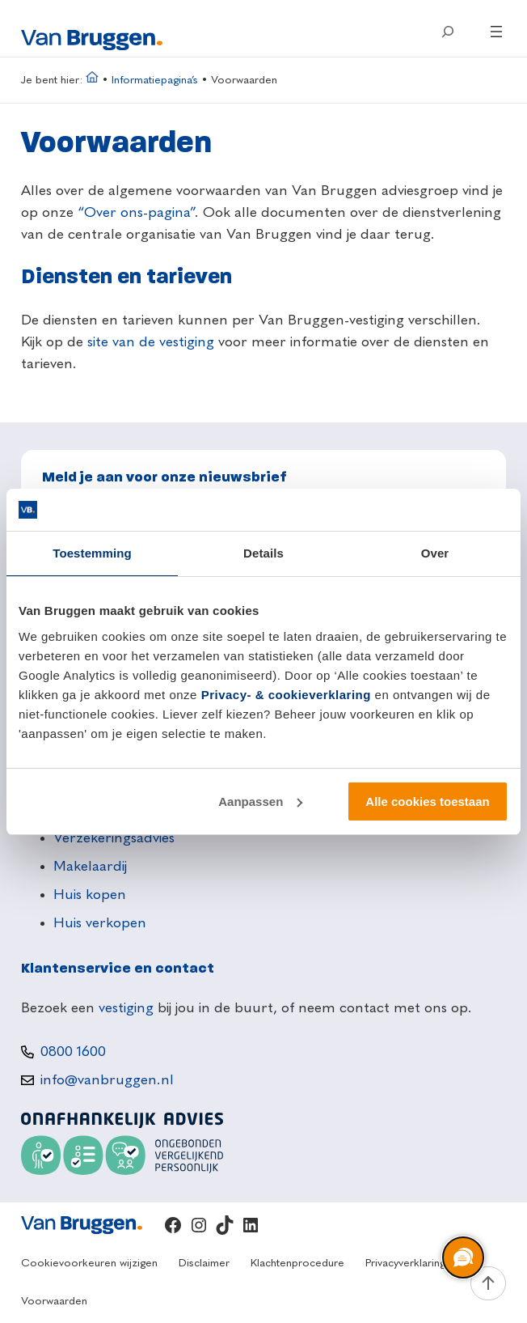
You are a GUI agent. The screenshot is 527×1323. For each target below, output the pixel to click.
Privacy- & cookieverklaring (286, 695)
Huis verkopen (99, 923)
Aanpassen (260, 801)
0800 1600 (73, 1052)
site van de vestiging (150, 342)
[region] (462, 1258)
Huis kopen (89, 895)
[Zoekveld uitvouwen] (448, 31)
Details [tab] (263, 553)
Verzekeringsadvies (114, 838)
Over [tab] (435, 553)
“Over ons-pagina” (136, 213)
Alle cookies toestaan (427, 801)
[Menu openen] (496, 31)
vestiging (126, 1008)
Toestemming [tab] (92, 553)
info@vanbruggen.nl (107, 1080)
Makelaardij (90, 866)
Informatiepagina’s (155, 80)
